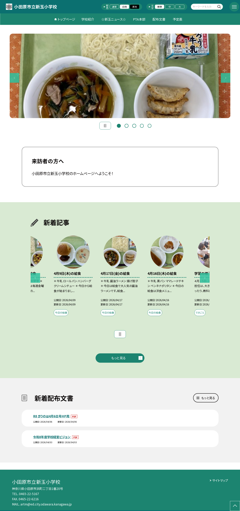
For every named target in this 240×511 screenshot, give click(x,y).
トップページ (66, 19)
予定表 (177, 19)
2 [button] (126, 125)
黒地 (134, 6)
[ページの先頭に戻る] (235, 506)
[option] (120, 76)
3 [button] (134, 125)
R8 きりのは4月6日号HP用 (51, 416)
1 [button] (119, 125)
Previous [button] (14, 78)
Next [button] (226, 78)
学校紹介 (87, 19)
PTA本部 (139, 19)
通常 (114, 6)
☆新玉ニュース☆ (113, 19)
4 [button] (142, 125)
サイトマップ (220, 480)
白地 (124, 6)
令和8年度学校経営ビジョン (52, 437)
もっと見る (118, 358)
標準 (159, 6)
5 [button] (149, 125)
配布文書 (158, 19)
